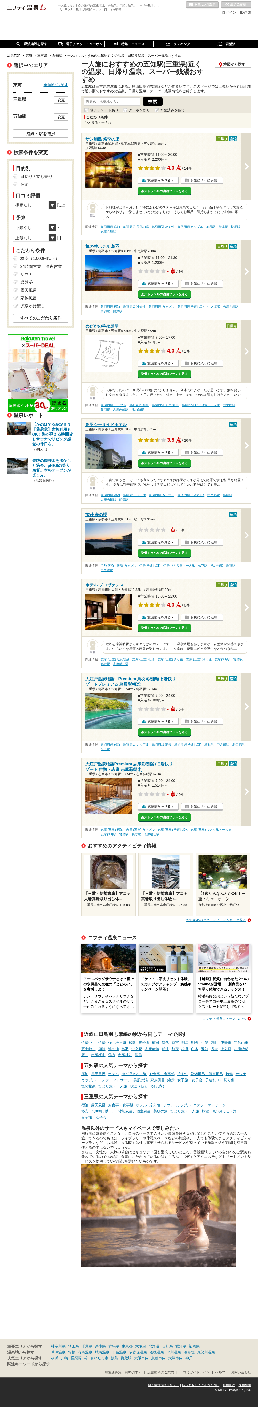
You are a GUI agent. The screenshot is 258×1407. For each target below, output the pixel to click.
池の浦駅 (138, 410)
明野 (194, 1043)
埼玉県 (73, 1346)
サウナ (241, 1074)
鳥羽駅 (105, 311)
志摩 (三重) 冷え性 (199, 659)
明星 (185, 1043)
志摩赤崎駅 (108, 231)
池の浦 (113, 1049)
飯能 (114, 1358)
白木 (194, 1049)
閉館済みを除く (172, 110)
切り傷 (229, 1080)
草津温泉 (58, 1352)
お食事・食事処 (162, 1074)
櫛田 (155, 1043)
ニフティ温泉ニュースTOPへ (224, 1019)
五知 (204, 1049)
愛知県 (180, 1346)
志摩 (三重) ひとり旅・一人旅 (211, 829)
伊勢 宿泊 (107, 565)
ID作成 (245, 12)
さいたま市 (99, 1358)
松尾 (185, 1049)
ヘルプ (220, 1372)
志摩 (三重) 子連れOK (173, 829)
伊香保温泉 (138, 1352)
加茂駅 (210, 227)
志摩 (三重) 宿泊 (143, 659)
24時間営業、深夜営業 (41, 266)
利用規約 (229, 1385)
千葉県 (87, 1346)
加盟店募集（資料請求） (123, 1372)
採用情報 (245, 1385)
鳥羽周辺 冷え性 (163, 227)
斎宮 (175, 1043)
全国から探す (56, 84)
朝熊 (102, 1049)
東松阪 (144, 1043)
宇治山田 (241, 1043)
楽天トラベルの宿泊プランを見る (164, 191)
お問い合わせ (241, 1372)
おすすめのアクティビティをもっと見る (216, 920)
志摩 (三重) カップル (140, 829)
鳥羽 (125, 1049)
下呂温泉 (119, 1352)
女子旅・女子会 (190, 1080)
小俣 (204, 1043)
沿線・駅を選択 (40, 133)
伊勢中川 (88, 1043)
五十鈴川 (88, 1049)
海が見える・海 (134, 1074)
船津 (165, 1049)
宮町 (214, 1043)
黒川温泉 (174, 1352)
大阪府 (140, 1346)
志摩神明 (125, 1055)
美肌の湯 (140, 1080)
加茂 (175, 1049)
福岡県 (194, 1346)
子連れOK (213, 1080)
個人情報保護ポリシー (163, 1385)
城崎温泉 (102, 1352)
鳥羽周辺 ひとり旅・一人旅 (201, 405)
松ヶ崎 (120, 1043)
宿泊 (84, 1074)
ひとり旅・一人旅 (112, 1086)
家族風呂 (157, 1080)
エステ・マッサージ (114, 1080)
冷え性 (182, 1074)
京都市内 (158, 1358)
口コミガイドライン (195, 1372)
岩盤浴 (26, 282)
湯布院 (189, 1352)
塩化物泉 (88, 1086)
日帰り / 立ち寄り (36, 176)
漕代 (165, 1043)
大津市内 (175, 1358)
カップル (88, 1080)
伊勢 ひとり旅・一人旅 (179, 565)
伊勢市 (226, 1043)
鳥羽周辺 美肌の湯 (136, 227)
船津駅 (223, 227)
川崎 (64, 1358)
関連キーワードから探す (28, 1364)
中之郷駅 (213, 306)
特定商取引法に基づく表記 (200, 1385)
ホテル (113, 1074)
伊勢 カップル (126, 565)
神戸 (188, 1358)
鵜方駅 (105, 664)
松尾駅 (235, 227)
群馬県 (113, 1346)
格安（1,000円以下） (98, 1111)
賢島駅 (238, 659)
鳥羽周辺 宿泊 (110, 227)
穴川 (84, 1055)
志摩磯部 (241, 1049)
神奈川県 (58, 1346)
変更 (61, 100)
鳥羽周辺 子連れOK (191, 306)
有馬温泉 (85, 1352)
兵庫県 (100, 1346)
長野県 (167, 1346)
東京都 (127, 1346)
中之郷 (136, 1049)
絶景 (171, 1080)
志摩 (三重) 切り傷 (170, 659)
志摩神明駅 (222, 659)
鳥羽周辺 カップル (190, 227)
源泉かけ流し (32, 306)
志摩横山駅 (120, 664)
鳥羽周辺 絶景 (139, 405)
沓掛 (214, 1049)
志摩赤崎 (152, 1049)
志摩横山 (98, 1055)
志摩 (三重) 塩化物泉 (115, 659)
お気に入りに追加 (203, 180)
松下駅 (202, 565)
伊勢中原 (105, 1043)
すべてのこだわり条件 (40, 318)
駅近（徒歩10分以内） (148, 1086)
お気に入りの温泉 (202, 5)
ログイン (229, 12)
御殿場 (126, 1358)
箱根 (71, 1352)
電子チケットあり (104, 110)
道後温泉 (157, 1352)
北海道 (154, 1346)
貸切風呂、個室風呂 (207, 1074)
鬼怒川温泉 (206, 1352)
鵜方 (111, 1055)
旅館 (229, 1074)
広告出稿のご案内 (160, 1372)
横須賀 (76, 1358)
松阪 (132, 1043)
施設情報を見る (159, 180)
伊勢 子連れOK (149, 565)
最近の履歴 (236, 5)
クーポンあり (139, 110)
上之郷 (226, 1049)
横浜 (54, 1358)
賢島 (138, 1055)
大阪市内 (141, 1358)
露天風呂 (98, 1074)
